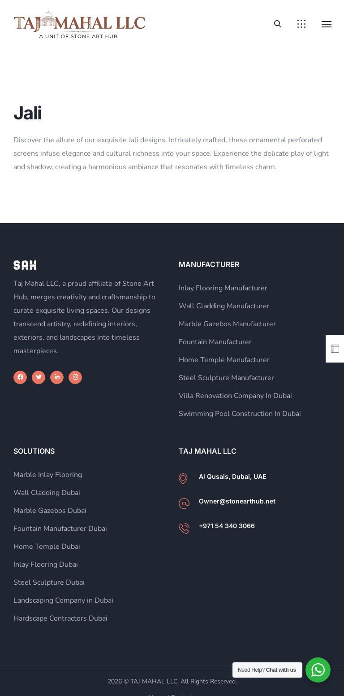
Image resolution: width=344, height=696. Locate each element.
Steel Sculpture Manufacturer (226, 378)
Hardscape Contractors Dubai (60, 618)
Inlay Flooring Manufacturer (223, 288)
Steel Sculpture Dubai (49, 582)
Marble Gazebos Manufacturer (227, 324)
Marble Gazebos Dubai (49, 511)
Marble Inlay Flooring (47, 475)
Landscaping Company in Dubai (63, 600)
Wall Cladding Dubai (46, 493)
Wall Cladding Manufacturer (224, 306)
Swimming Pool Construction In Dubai (240, 414)
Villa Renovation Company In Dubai (235, 396)
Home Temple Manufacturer (224, 360)
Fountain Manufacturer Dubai (60, 529)
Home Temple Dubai (46, 547)
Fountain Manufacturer (215, 342)
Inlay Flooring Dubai (45, 564)
